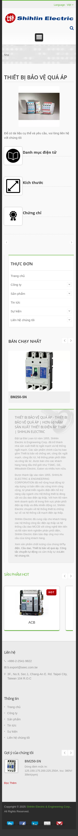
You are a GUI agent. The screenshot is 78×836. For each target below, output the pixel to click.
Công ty (16, 284)
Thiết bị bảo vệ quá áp (45, 548)
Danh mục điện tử (40, 152)
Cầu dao (26, 548)
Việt (69, 4)
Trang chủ (18, 276)
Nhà (6, 54)
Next (65, 340)
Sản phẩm (18, 293)
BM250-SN (18, 397)
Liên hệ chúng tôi (22, 320)
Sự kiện (16, 311)
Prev (71, 340)
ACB (32, 622)
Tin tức (15, 302)
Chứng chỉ (32, 212)
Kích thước (33, 182)
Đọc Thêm (10, 782)
